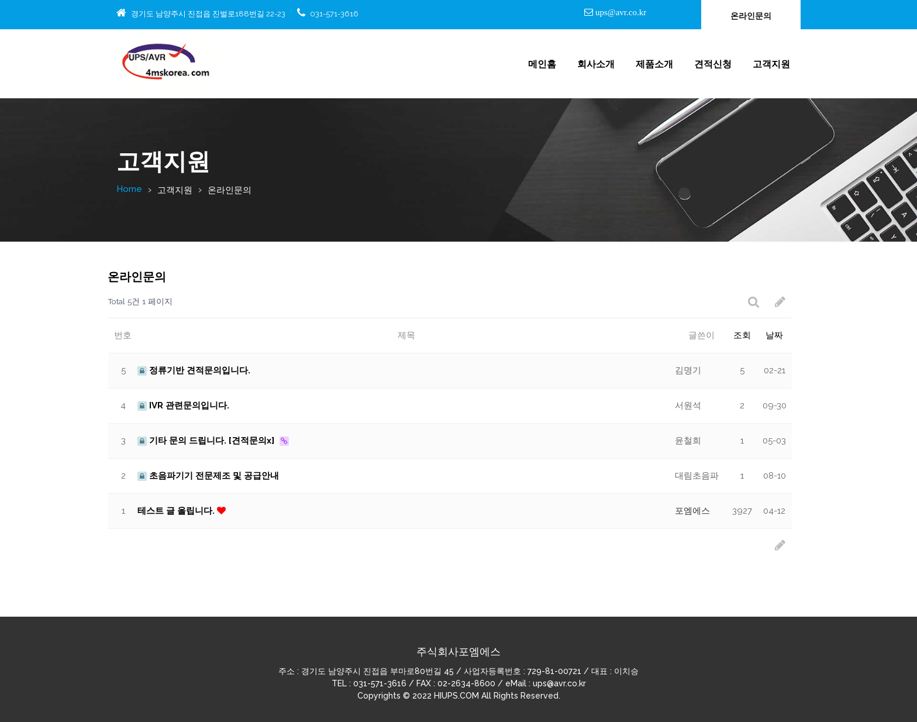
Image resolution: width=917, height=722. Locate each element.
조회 (742, 335)
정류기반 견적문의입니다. (193, 370)
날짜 (774, 335)
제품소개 (654, 64)
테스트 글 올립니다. (177, 511)
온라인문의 (750, 15)
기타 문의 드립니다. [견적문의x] (207, 440)
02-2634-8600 (466, 683)
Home (129, 189)
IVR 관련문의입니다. (183, 405)
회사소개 (596, 64)
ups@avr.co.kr (619, 12)
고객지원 (771, 64)
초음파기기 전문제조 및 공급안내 (208, 475)
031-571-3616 (334, 13)
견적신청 (713, 64)
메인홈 (542, 64)
